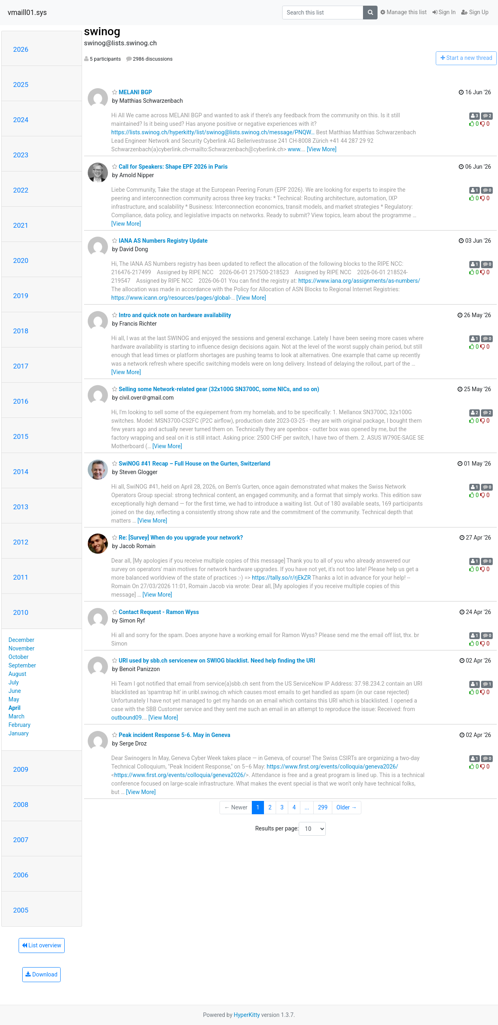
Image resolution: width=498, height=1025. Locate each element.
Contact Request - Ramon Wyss (155, 612)
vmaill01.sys (27, 12)
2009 (21, 769)
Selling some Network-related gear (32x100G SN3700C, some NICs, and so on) (215, 389)
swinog (102, 31)
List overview (41, 945)
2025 (21, 84)
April (14, 708)
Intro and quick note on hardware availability (171, 315)
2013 (21, 507)
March (16, 716)
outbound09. (127, 717)
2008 (21, 805)
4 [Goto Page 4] (294, 807)
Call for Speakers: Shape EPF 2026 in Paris (170, 166)
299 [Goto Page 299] (323, 807)
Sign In (444, 12)
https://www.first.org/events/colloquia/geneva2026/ (332, 766)
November (21, 648)
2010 (21, 612)
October (18, 657)
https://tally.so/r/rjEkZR (281, 577)
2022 (21, 190)
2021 (21, 225)
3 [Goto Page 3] (282, 807)
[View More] (321, 149)
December (21, 640)
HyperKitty (247, 1015)
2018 (21, 331)
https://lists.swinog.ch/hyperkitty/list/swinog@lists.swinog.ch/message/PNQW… (212, 132)
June (14, 691)
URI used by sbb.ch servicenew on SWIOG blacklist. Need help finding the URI (213, 660)
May (13, 699)
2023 (21, 155)
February (19, 725)
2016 (21, 401)
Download (41, 974)
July (13, 682)
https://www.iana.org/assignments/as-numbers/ (359, 280)
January (18, 733)
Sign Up (474, 12)
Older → (346, 807)
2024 (21, 120)
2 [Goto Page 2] (270, 807)
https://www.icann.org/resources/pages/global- (171, 297)
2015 (21, 436)
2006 (21, 875)
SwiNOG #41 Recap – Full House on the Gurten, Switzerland (191, 463)
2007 (21, 840)
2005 (21, 910)
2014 (21, 472)
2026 (21, 49)
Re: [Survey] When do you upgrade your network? (177, 537)
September (22, 665)
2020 (21, 260)
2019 (21, 296)
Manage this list (403, 12)
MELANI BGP (132, 92)
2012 (21, 542)
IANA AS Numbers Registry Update (159, 240)
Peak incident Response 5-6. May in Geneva (171, 735)
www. (295, 149)
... (307, 807)
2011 (21, 577)
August (17, 674)
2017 (21, 366)
